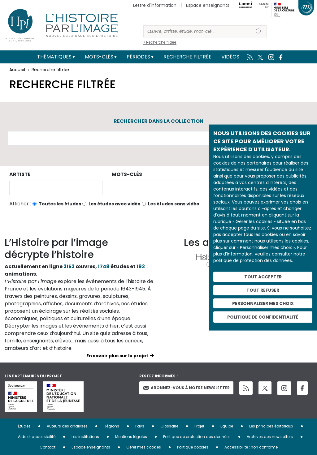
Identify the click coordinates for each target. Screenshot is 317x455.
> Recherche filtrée (159, 42)
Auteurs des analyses (67, 426)
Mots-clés (99, 56)
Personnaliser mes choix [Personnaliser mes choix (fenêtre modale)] (263, 303)
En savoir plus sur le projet (117, 356)
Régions (111, 426)
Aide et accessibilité (36, 436)
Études (24, 426)
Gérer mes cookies (143, 447)
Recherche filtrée (187, 56)
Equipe (226, 426)
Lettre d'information (154, 5)
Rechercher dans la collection (158, 121)
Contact (47, 447)
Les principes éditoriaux (271, 426)
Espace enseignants (207, 5)
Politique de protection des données (197, 436)
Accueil (17, 70)
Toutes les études (60, 204)
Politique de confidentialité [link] (262, 317)
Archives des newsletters (270, 436)
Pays (139, 426)
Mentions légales (131, 436)
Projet (199, 426)
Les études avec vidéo (115, 204)
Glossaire (169, 426)
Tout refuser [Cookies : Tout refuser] (262, 290)
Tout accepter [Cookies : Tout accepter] (263, 277)
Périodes (138, 56)
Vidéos (230, 56)
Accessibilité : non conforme (251, 447)
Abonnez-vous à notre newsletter (186, 387)
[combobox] (55, 188)
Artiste (20, 174)
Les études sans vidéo (173, 204)
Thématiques (54, 56)
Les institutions (85, 436)
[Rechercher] (197, 31)
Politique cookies (192, 447)
